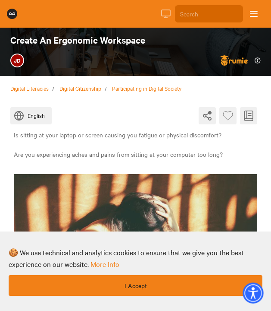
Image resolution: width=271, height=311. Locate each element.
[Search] (208, 14)
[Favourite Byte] (228, 116)
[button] (253, 292)
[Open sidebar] (253, 13)
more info (104, 264)
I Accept (136, 285)
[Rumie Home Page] (12, 14)
